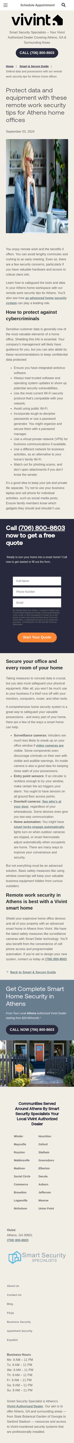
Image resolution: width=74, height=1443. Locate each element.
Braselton (20, 1192)
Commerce (21, 1184)
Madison (19, 1168)
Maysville (20, 1144)
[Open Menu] (5, 5)
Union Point (46, 1208)
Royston (19, 1152)
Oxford (43, 1144)
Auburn (43, 1184)
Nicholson (20, 1208)
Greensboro (46, 1160)
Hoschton (44, 1136)
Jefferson (44, 1192)
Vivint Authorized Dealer (25, 1406)
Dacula (43, 1176)
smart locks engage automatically (39, 827)
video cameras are (50, 745)
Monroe (43, 1200)
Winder (18, 1136)
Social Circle (22, 1176)
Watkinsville (22, 1160)
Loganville (20, 1200)
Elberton (44, 1168)
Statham (43, 1152)
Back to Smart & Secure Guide (31, 972)
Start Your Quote (37, 637)
